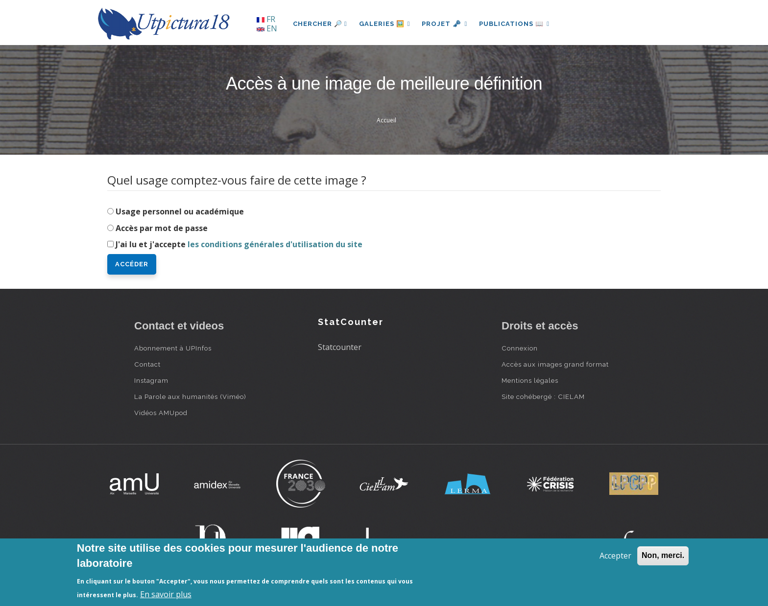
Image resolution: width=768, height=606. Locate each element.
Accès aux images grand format (555, 364)
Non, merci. (663, 555)
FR (266, 19)
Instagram (151, 380)
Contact (147, 364)
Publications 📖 (514, 23)
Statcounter (339, 347)
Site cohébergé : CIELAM (543, 396)
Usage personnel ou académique (180, 211)
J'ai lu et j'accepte (239, 244)
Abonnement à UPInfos (173, 348)
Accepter (615, 555)
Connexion (520, 348)
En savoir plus (166, 594)
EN (267, 28)
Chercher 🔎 (320, 23)
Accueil (386, 120)
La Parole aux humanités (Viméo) (190, 396)
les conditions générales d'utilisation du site (275, 244)
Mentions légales (530, 380)
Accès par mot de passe (162, 228)
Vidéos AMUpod (161, 413)
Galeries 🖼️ (384, 23)
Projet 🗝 (445, 23)
